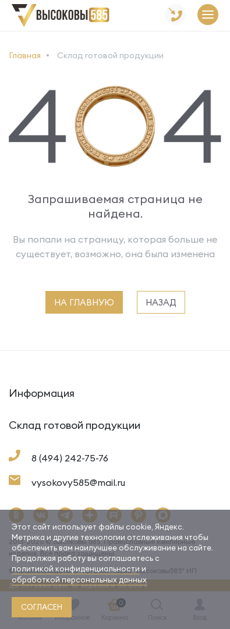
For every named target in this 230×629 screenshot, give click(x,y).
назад (161, 302)
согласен (41, 607)
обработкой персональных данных (79, 579)
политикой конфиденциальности (76, 568)
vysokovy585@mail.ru (78, 482)
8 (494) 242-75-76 (69, 458)
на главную (84, 302)
